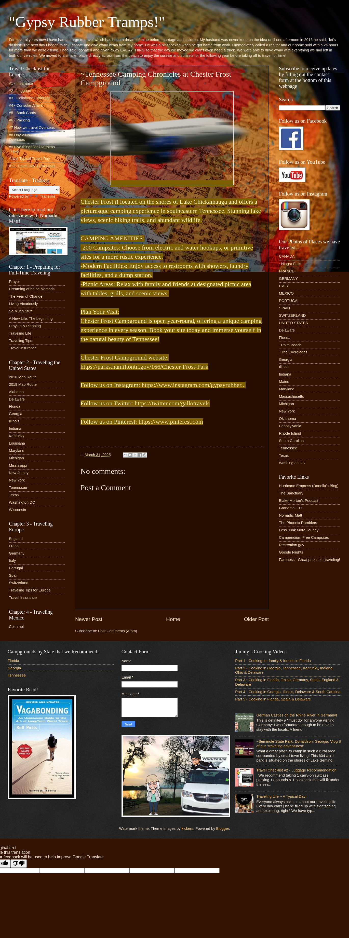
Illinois (14, 421)
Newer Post (88, 619)
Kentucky (16, 436)
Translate (43, 196)
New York (17, 480)
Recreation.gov (291, 545)
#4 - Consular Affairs (26, 105)
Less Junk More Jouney (298, 530)
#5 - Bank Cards (22, 113)
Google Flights (291, 552)
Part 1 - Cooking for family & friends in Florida (273, 661)
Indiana (15, 428)
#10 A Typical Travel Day (29, 159)
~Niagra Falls (290, 264)
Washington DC (22, 502)
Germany (16, 553)
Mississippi (18, 465)
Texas (14, 495)
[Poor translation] (18, 863)
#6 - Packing (19, 120)
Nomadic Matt (290, 515)
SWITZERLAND (292, 315)
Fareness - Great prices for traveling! (309, 560)
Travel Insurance (23, 348)
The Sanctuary (291, 493)
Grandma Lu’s (290, 508)
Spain (14, 575)
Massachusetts (291, 396)
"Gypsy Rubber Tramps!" (87, 21)
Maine (284, 382)
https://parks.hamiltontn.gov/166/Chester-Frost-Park (144, 366)
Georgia (15, 414)
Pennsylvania (290, 426)
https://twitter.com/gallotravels (172, 403)
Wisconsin (17, 510)
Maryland (16, 451)
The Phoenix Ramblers (298, 523)
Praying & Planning (25, 326)
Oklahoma (287, 419)
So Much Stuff (20, 311)
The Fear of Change (26, 296)
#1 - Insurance (21, 83)
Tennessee (18, 488)
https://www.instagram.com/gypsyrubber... (194, 385)
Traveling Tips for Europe (30, 590)
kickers (187, 828)
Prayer (14, 282)
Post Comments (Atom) (117, 631)
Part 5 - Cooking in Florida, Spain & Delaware (273, 699)
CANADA (286, 256)
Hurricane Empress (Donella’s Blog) (309, 486)
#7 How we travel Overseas (32, 128)
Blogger (222, 828)
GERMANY (288, 279)
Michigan (16, 458)
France (15, 546)
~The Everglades (293, 352)
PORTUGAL (289, 301)
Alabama (16, 392)
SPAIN (284, 308)
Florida (14, 406)
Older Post (256, 619)
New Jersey (19, 473)
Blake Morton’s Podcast (298, 501)
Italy (12, 561)
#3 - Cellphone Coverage (30, 98)
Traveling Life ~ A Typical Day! (281, 796)
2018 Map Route (23, 377)
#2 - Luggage (20, 91)
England (16, 539)
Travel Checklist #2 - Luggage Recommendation (296, 770)
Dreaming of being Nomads (32, 289)
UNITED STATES (293, 323)
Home (173, 619)
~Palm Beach (290, 345)
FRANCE (286, 271)
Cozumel (16, 627)
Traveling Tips (20, 341)
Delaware (17, 399)
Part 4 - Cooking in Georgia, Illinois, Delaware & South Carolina (287, 692)
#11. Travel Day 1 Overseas (32, 166)
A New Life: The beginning (31, 318)
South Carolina (291, 441)
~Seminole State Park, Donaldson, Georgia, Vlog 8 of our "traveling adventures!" (298, 743)
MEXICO (286, 293)
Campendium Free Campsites (304, 537)
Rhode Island (290, 433)
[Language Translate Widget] (34, 190)
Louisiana (17, 443)
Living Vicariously (23, 304)
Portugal (16, 568)
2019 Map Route (23, 384)
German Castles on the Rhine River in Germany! (296, 715)
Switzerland (18, 583)
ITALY (284, 286)
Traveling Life (20, 333)
